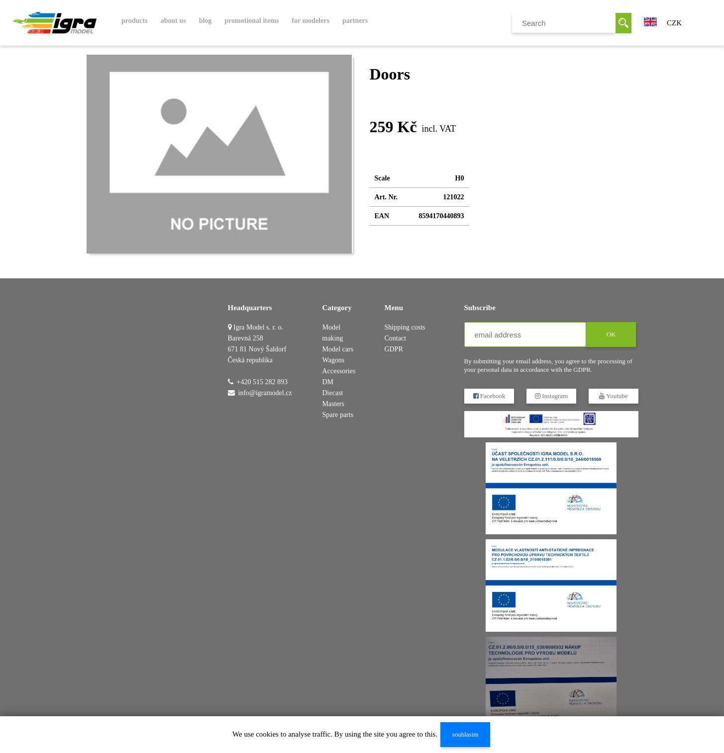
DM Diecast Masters (333, 393)
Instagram (550, 396)
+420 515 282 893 (262, 382)
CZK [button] (674, 23)
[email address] (525, 334)
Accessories (339, 371)
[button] (650, 21)
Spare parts (338, 414)
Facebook (489, 396)
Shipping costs (405, 327)
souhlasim (465, 734)
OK (611, 334)
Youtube (613, 396)
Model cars (338, 349)
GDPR (394, 349)
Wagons (333, 360)
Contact (396, 338)
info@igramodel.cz (265, 393)
